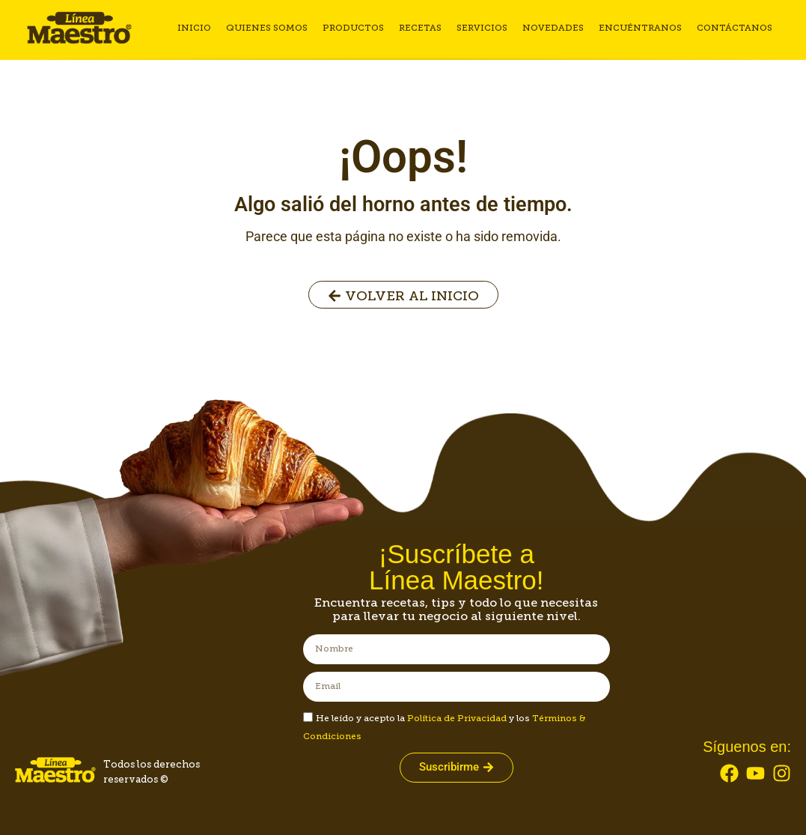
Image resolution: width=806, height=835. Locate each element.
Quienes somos (267, 27)
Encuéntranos (640, 27)
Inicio (194, 27)
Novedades (553, 27)
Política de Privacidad (457, 718)
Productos (353, 27)
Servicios (482, 27)
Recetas (420, 27)
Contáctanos (734, 27)
